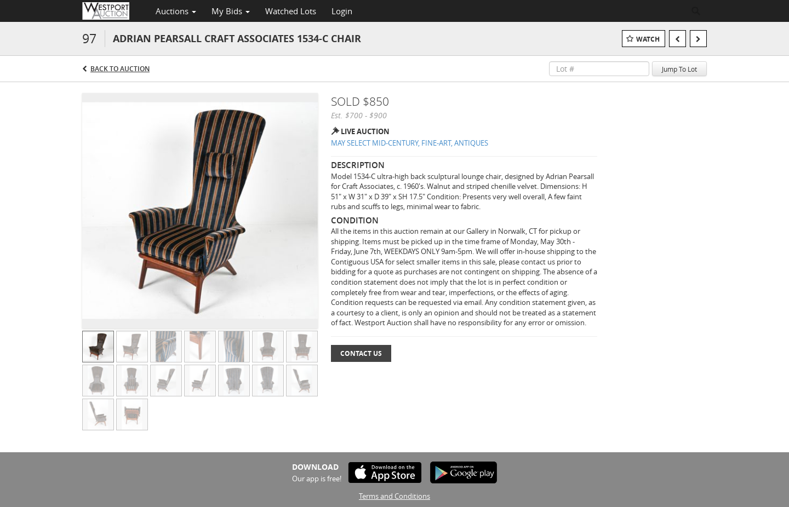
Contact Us (361, 353)
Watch (648, 39)
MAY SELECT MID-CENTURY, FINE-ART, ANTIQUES (409, 143)
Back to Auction (120, 68)
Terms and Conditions (394, 496)
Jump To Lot (679, 69)
